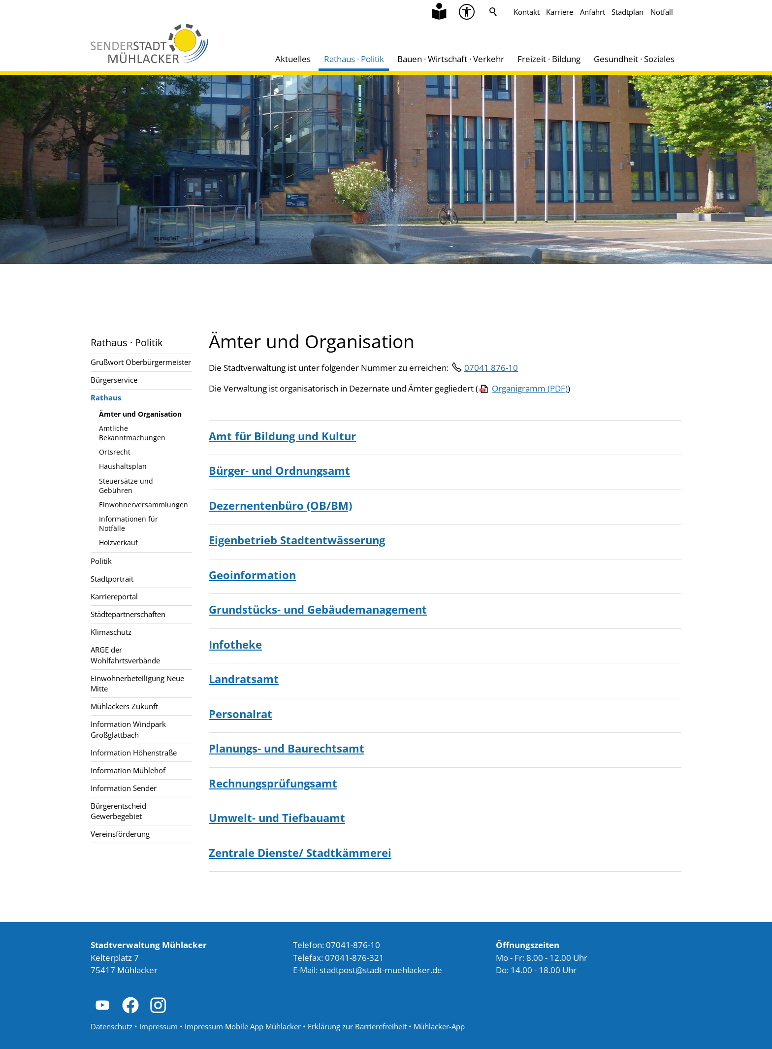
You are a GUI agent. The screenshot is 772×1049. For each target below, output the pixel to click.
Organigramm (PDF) (530, 388)
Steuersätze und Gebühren (126, 485)
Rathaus (106, 397)
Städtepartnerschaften (128, 614)
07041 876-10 (491, 367)
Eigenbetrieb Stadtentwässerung (297, 539)
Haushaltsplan (123, 466)
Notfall (661, 12)
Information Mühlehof (128, 770)
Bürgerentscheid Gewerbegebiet (118, 811)
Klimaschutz (111, 632)
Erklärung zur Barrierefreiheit (357, 1026)
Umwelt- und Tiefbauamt (277, 817)
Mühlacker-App (439, 1026)
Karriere (559, 12)
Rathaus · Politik (354, 59)
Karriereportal (114, 596)
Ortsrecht (114, 452)
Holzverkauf (118, 542)
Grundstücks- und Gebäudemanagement (318, 609)
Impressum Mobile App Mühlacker (243, 1026)
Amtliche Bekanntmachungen (132, 433)
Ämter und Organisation (140, 414)
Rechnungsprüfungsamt (273, 783)
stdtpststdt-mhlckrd (381, 970)
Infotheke (235, 644)
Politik (101, 561)
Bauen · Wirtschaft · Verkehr (450, 59)
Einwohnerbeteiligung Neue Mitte (137, 683)
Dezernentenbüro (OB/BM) (280, 505)
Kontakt (527, 12)
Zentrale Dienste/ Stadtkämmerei (300, 852)
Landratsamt (244, 678)
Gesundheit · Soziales (634, 59)
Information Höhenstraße (134, 752)
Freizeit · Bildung (548, 59)
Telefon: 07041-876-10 (336, 945)
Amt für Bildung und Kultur (282, 435)
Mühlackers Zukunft (124, 706)
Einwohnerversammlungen (143, 504)
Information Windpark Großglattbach (128, 729)
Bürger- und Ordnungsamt (279, 470)
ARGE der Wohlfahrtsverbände (125, 655)
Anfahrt (592, 12)
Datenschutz (111, 1026)
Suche (493, 12)
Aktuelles (293, 59)
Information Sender (124, 788)
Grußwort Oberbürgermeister (141, 362)
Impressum (158, 1026)
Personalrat (240, 713)
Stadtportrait (112, 579)
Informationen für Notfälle (128, 523)
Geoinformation (252, 574)
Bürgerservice (114, 380)
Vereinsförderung (120, 834)
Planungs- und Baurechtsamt (286, 748)
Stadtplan (627, 12)
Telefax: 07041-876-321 (338, 957)
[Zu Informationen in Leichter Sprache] (439, 12)
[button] (102, 1005)
